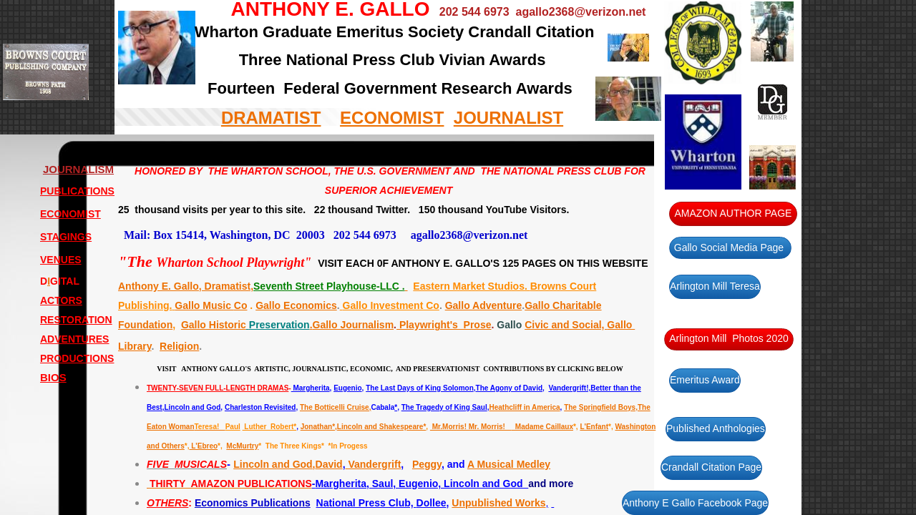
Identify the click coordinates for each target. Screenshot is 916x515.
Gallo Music (204, 305)
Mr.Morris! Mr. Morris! (470, 427)
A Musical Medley (508, 464)
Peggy (427, 464)
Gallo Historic (213, 324)
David (329, 464)
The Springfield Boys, (601, 407)
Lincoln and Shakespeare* (382, 427)
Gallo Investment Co (389, 305)
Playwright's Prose (444, 324)
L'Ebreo (203, 446)
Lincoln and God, (274, 464)
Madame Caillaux (542, 427)
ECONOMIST (392, 117)
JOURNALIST (508, 117)
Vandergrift (373, 464)
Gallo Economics (296, 305)
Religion (179, 346)
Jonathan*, (319, 427)
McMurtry (242, 446)
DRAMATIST (271, 117)
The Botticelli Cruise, (335, 407)
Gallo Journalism (353, 324)
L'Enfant (594, 427)
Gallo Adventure (483, 305)
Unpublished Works (498, 503)
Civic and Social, (566, 324)
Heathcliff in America (524, 407)
